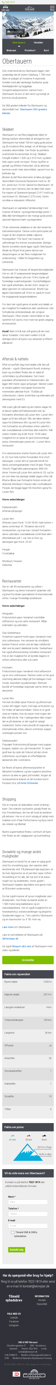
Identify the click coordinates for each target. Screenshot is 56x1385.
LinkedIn (14, 1317)
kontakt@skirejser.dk (36, 1286)
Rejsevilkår (42, 1304)
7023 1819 (35, 1281)
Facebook (14, 1321)
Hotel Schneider (29, 783)
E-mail (11, 1220)
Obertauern (18, 42)
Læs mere (8, 927)
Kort (46, 50)
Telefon (13, 1208)
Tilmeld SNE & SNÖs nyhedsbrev (24, 1234)
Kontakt (42, 1300)
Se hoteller (28, 960)
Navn (12, 1196)
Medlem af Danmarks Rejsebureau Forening (32, 1358)
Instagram (14, 1325)
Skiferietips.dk (10, 938)
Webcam (11, 50)
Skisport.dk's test (21, 946)
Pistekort (30, 50)
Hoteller (38, 42)
